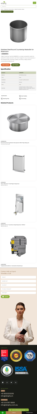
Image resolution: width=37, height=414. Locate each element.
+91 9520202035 (7, 393)
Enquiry (16, 64)
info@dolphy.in (7, 396)
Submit (5, 296)
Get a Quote (5, 65)
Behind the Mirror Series (19, 9)
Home (2, 9)
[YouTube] (11, 382)
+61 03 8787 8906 (8, 403)
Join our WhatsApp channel (18, 410)
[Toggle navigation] (34, 3)
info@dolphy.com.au (9, 405)
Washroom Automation (9, 9)
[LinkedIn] (16, 382)
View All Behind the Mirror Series (7, 11)
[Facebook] (7, 382)
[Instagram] (3, 382)
